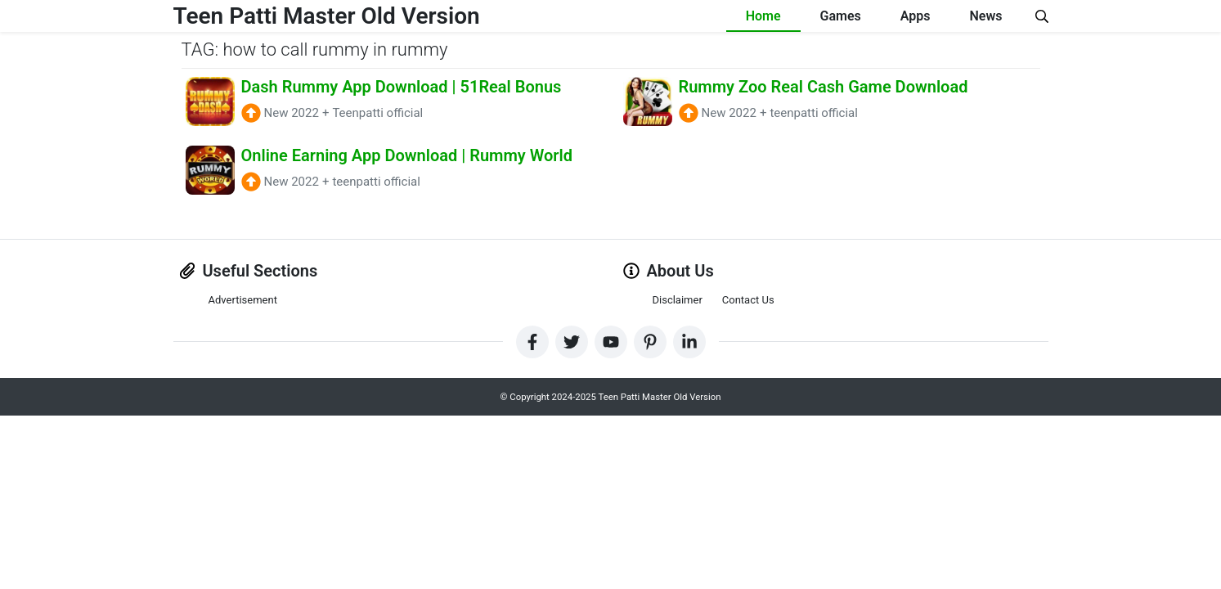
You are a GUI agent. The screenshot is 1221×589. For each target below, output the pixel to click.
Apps (915, 16)
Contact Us (748, 300)
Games (840, 16)
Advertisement (243, 300)
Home (763, 16)
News (986, 16)
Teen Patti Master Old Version (326, 15)
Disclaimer (678, 300)
